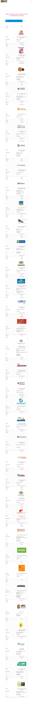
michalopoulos (22, 61)
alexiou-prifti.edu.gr (21, 233)
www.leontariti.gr (21, 273)
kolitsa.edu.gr (22, 676)
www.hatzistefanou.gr (22, 598)
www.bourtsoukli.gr (21, 656)
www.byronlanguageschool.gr (22, 213)
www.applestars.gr (21, 294)
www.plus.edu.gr (21, 467)
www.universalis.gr (21, 411)
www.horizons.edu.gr (22, 312)
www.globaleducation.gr (21, 81)
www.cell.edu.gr (22, 696)
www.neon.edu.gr (21, 42)
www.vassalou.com (21, 503)
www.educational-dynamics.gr (21, 636)
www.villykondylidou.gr (22, 429)
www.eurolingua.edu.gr (21, 485)
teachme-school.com (22, 137)
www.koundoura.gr (21, 449)
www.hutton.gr (22, 357)
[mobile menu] (32, 1)
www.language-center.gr (21, 522)
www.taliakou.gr (21, 195)
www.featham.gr (21, 542)
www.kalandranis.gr (22, 255)
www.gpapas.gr (22, 101)
